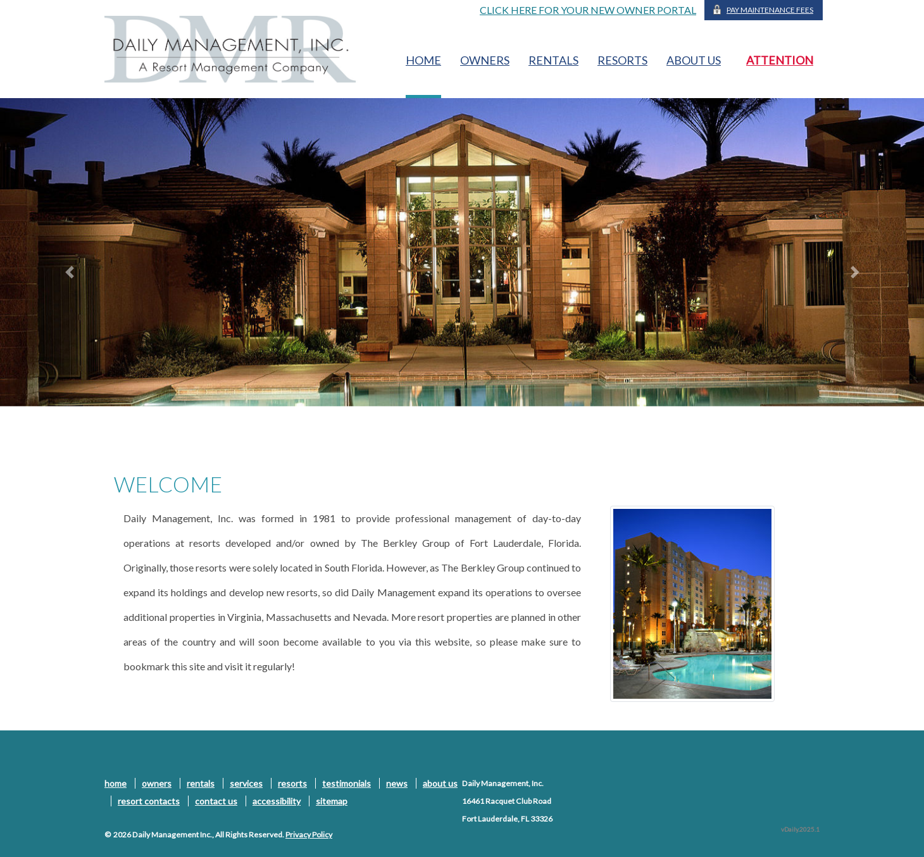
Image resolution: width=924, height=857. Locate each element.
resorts (622, 60)
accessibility (277, 801)
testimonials (346, 783)
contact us (216, 801)
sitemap (331, 801)
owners (484, 60)
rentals (553, 60)
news (397, 783)
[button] (69, 272)
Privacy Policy (308, 834)
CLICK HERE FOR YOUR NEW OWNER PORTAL (588, 10)
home (423, 60)
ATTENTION (779, 60)
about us (693, 60)
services (246, 783)
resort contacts (149, 801)
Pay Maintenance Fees (770, 10)
